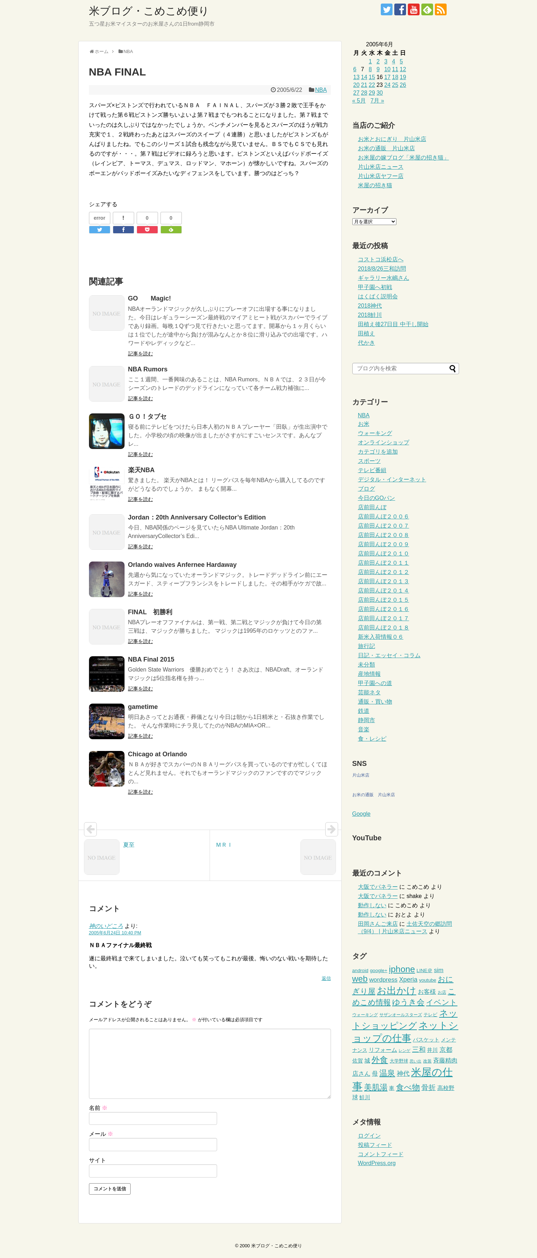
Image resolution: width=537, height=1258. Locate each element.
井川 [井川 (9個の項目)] (432, 1050)
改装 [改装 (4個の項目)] (427, 1061)
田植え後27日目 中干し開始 (393, 324)
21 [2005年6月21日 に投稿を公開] (364, 85)
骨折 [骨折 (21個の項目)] (428, 1087)
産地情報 (369, 674)
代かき (366, 343)
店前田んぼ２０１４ (383, 591)
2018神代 (370, 306)
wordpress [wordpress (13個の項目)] (383, 979)
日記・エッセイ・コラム (389, 655)
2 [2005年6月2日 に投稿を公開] (378, 61)
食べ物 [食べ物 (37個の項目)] (408, 1087)
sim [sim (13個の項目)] (438, 969)
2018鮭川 (370, 315)
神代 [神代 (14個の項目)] (403, 1073)
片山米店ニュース (381, 167)
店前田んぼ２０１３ (383, 581)
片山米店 (360, 775)
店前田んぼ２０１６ (383, 609)
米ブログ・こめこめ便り (149, 11)
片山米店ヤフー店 (381, 176)
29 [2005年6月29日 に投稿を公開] (372, 93)
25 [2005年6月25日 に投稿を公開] (395, 85)
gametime (143, 706)
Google (361, 814)
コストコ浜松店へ (381, 259)
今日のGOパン (376, 498)
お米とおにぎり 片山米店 (392, 139)
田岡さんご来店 (378, 924)
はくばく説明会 (378, 296)
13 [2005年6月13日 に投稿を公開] (356, 77)
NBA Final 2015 (151, 659)
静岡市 (366, 720)
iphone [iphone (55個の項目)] (402, 969)
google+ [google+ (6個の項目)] (378, 970)
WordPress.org (377, 1163)
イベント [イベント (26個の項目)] (441, 1002)
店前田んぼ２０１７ (383, 618)
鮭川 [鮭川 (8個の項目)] (364, 1097)
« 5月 (359, 101)
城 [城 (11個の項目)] (367, 1060)
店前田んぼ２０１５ (383, 600)
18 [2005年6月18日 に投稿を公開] (395, 77)
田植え (366, 333)
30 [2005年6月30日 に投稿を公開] (380, 93)
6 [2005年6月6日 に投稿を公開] (355, 69)
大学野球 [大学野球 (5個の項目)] (399, 1061)
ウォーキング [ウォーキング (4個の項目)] (365, 1014)
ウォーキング (375, 433)
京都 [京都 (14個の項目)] (445, 1049)
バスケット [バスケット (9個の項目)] (426, 1040)
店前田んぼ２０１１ (383, 563)
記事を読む (140, 353)
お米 (363, 424)
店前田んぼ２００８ (383, 535)
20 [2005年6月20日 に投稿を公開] (356, 85)
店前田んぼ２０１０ (383, 553)
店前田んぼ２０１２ (383, 572)
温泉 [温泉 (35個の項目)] (387, 1073)
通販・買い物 (375, 702)
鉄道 (363, 711)
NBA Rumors (148, 369)
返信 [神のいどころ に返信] (326, 978)
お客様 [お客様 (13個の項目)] (427, 991)
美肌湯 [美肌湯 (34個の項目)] (376, 1087)
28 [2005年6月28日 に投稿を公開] (364, 93)
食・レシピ (372, 739)
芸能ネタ (369, 692)
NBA (321, 90)
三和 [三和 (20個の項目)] (419, 1049)
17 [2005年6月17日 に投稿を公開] (387, 77)
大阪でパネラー (378, 887)
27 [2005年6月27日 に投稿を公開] (356, 93)
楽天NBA (141, 470)
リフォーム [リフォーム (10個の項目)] (383, 1050)
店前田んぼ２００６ (383, 516)
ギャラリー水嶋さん (383, 278)
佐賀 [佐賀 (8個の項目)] (357, 1061)
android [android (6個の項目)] (360, 970)
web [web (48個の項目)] (360, 978)
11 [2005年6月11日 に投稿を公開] (395, 69)
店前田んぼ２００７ (383, 526)
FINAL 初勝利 (150, 612)
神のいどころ (106, 926)
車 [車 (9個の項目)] (391, 1088)
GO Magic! (149, 298)
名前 (98, 1108)
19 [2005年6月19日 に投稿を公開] (403, 77)
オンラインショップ (383, 442)
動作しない (372, 905)
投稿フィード (375, 1145)
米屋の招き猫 (375, 185)
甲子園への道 (375, 683)
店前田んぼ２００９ (383, 544)
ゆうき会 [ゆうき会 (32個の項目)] (408, 1002)
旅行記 (366, 646)
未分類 (366, 665)
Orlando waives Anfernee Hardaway (182, 564)
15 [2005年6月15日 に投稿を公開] (372, 77)
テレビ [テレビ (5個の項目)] (430, 1014)
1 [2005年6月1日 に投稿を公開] (370, 61)
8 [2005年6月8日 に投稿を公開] (370, 69)
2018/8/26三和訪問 (382, 269)
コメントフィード (381, 1154)
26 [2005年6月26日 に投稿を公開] (403, 85)
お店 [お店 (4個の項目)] (442, 992)
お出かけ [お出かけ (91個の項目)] (396, 990)
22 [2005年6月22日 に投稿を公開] (372, 85)
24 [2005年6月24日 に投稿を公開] (387, 85)
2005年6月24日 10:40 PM (115, 932)
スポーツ (369, 461)
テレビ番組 (372, 470)
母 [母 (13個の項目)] (375, 1073)
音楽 (363, 729)
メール (101, 1134)
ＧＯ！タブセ (150, 416)
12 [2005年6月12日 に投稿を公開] (403, 69)
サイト (97, 1160)
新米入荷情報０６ (381, 637)
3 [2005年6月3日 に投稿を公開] (386, 61)
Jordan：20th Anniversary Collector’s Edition (197, 517)
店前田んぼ (372, 507)
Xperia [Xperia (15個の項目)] (408, 979)
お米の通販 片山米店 (386, 148)
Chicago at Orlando (157, 754)
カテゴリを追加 (378, 452)
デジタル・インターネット (392, 479)
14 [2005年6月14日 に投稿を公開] (364, 77)
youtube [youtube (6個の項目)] (427, 980)
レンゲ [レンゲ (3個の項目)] (404, 1050)
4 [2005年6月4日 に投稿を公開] (393, 61)
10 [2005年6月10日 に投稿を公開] (387, 69)
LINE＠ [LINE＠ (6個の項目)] (424, 970)
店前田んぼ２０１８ (383, 628)
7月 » (377, 101)
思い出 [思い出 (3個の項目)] (415, 1061)
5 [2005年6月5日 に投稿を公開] (401, 61)
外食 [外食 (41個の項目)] (380, 1059)
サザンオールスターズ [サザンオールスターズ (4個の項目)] (400, 1014)
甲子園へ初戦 (375, 287)
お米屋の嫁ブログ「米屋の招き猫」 (403, 158)
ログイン (369, 1136)
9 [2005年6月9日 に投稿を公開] (378, 69)
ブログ (366, 489)
